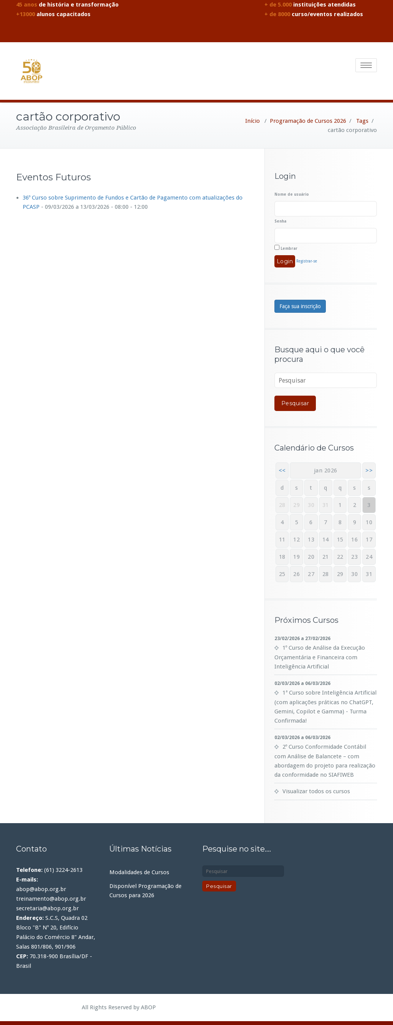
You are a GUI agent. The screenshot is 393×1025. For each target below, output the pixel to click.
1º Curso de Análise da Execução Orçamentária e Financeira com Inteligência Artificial (319, 657)
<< (282, 470)
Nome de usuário (291, 194)
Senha (280, 221)
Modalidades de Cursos (139, 872)
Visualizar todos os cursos (316, 791)
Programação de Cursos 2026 (308, 120)
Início (252, 120)
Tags (362, 120)
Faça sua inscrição (300, 306)
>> (369, 470)
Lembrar (285, 248)
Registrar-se (306, 261)
